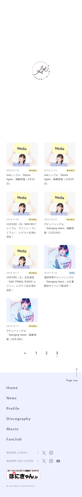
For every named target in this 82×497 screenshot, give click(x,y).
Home (12, 388)
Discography (18, 418)
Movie (12, 429)
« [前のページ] (25, 353)
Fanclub (14, 439)
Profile (13, 408)
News (11, 398)
